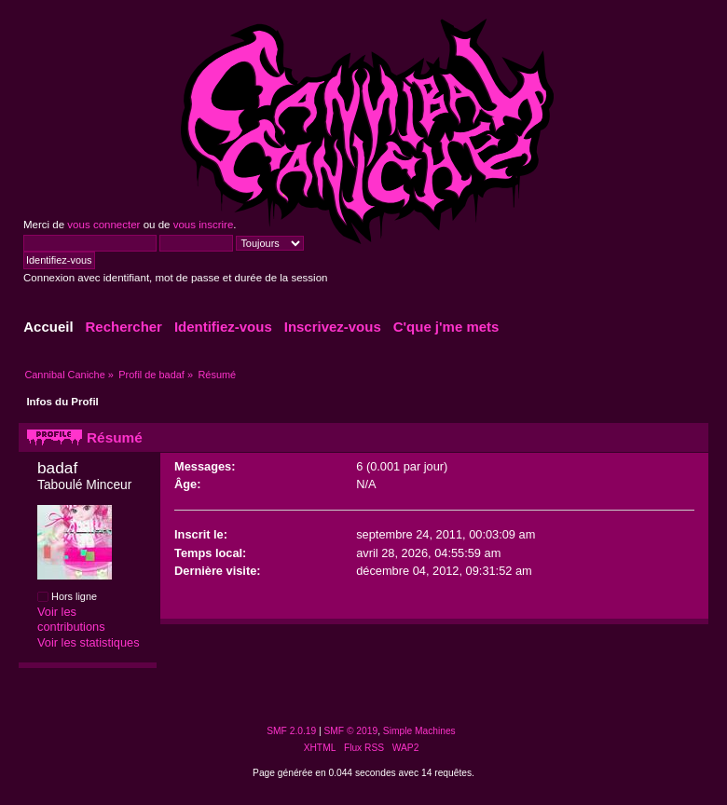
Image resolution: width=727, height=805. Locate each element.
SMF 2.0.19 (291, 731)
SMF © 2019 (351, 731)
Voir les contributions (71, 619)
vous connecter (103, 224)
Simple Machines (419, 731)
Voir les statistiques (88, 642)
